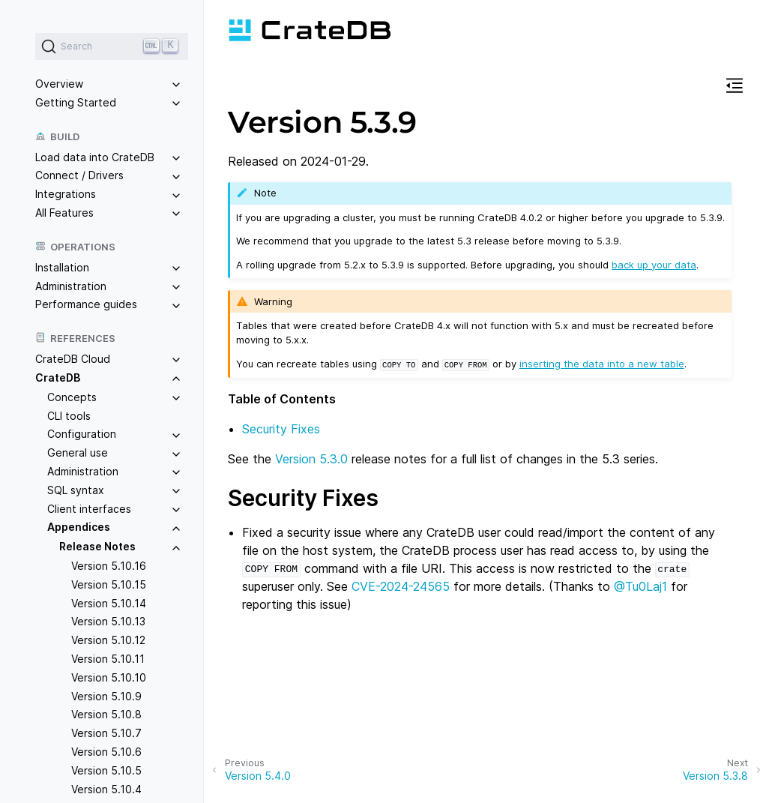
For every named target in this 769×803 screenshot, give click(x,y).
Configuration (81, 433)
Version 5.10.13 (108, 621)
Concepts (72, 397)
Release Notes (97, 546)
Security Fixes (281, 428)
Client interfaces (89, 508)
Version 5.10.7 (106, 733)
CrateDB (57, 377)
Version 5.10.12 (108, 640)
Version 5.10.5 (106, 770)
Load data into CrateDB (94, 157)
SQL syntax (75, 490)
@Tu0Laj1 (640, 585)
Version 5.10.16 (108, 565)
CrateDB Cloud (72, 358)
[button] (734, 87)
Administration (70, 286)
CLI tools (69, 415)
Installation (62, 267)
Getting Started (75, 102)
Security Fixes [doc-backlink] (303, 497)
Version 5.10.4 (106, 789)
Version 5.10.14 (108, 603)
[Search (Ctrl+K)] (111, 46)
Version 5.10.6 (106, 751)
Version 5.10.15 (108, 584)
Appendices (78, 526)
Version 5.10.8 (106, 714)
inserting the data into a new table (601, 364)
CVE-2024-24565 (401, 585)
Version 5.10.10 (108, 677)
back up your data (654, 265)
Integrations (65, 193)
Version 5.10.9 (106, 696)
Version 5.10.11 (108, 658)
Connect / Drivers (79, 175)
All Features (64, 212)
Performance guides (86, 304)
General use (77, 452)
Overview (59, 83)
